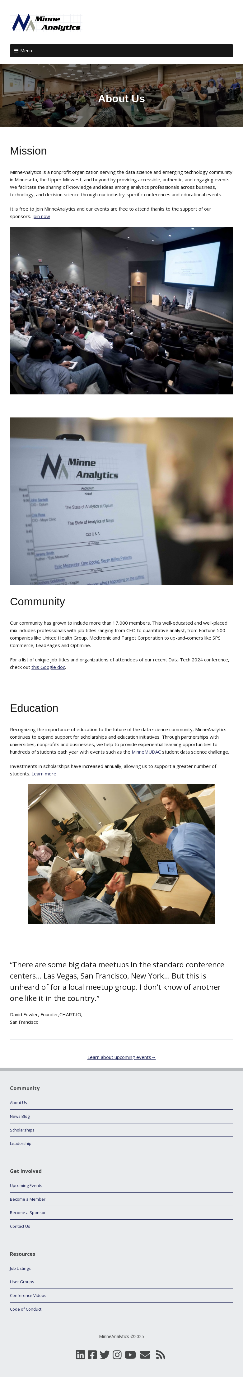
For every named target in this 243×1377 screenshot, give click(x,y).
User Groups (22, 1281)
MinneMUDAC (146, 752)
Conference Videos (28, 1295)
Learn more (43, 773)
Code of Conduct (25, 1309)
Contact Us (20, 1226)
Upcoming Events (26, 1185)
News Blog (20, 1116)
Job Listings (20, 1268)
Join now (41, 216)
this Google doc (48, 667)
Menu (26, 50)
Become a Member (27, 1199)
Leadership (20, 1143)
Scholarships (22, 1130)
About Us (18, 1102)
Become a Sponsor (28, 1212)
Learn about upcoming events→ (121, 1057)
